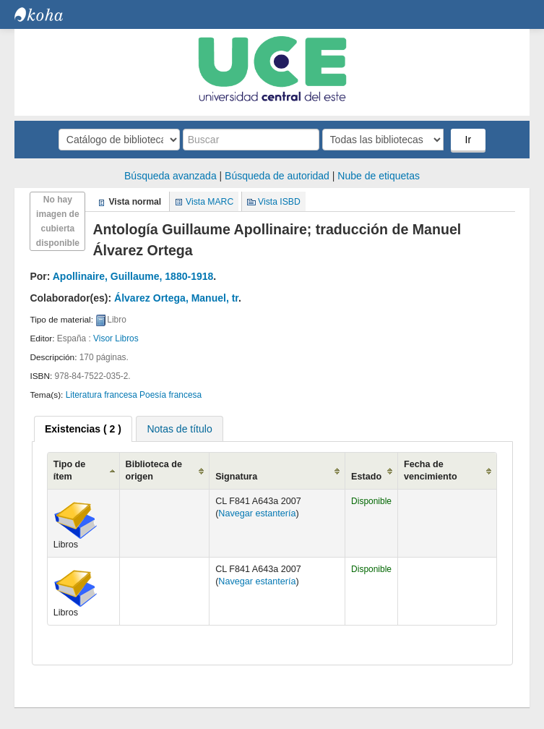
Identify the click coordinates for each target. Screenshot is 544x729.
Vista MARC (209, 202)
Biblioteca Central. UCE (50, 14)
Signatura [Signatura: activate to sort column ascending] (236, 477)
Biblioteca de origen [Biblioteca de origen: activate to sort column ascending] (154, 470)
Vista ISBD (279, 202)
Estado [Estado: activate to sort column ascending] (366, 477)
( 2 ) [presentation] (83, 429)
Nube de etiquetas (378, 176)
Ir (468, 139)
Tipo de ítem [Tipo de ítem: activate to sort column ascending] (69, 470)
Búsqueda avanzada (170, 176)
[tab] (83, 429)
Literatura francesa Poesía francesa (134, 395)
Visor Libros (116, 338)
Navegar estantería (256, 513)
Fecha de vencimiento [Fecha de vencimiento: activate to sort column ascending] (430, 470)
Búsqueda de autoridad (277, 176)
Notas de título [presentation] (179, 429)
